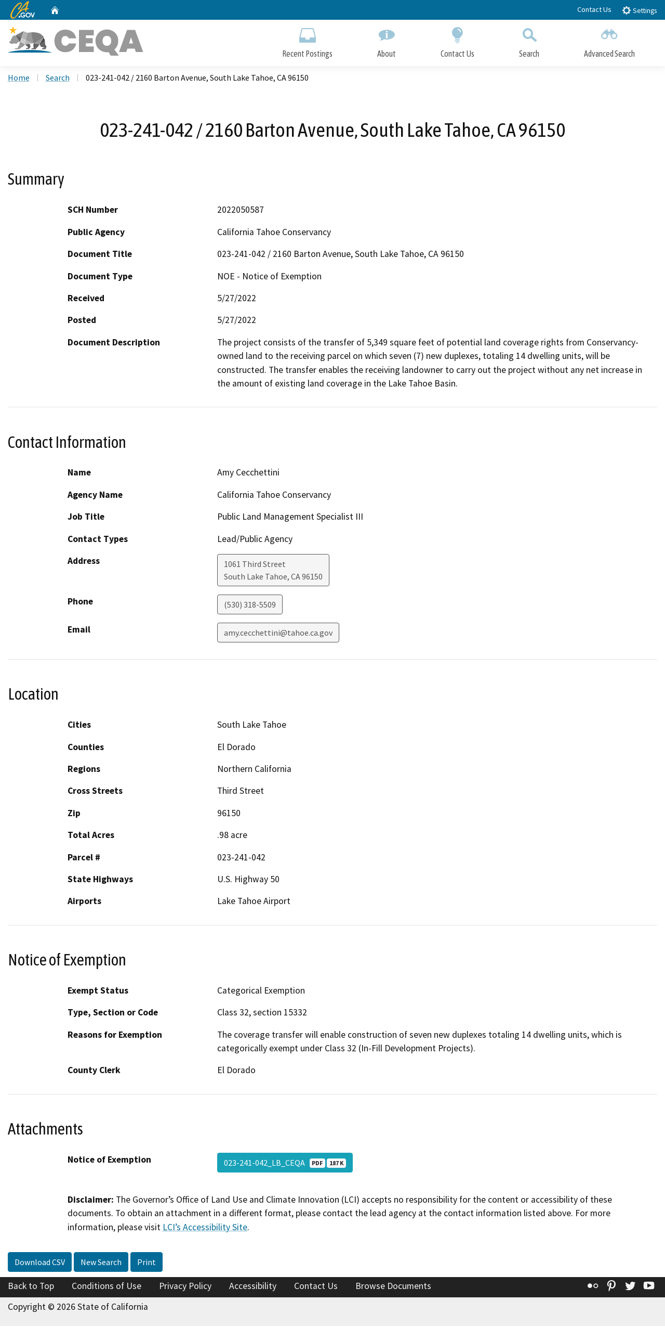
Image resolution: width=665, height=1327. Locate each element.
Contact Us (594, 9)
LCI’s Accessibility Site (205, 1228)
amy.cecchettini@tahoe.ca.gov (278, 633)
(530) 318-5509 (250, 605)
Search (529, 40)
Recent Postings (307, 40)
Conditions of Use (106, 1287)
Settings (639, 10)
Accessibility (252, 1287)
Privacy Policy (185, 1287)
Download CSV (40, 1263)
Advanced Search (609, 40)
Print (146, 1263)
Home (19, 78)
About (386, 40)
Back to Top (31, 1287)
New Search (101, 1263)
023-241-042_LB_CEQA (285, 1163)
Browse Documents (393, 1287)
